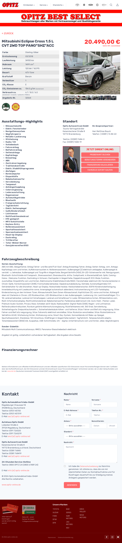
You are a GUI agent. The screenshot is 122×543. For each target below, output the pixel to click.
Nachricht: (69, 442)
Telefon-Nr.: (97, 411)
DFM (54, 523)
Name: (67, 400)
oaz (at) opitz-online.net (19, 416)
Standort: (68, 432)
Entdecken (28, 5)
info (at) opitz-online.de (18, 470)
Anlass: (67, 421)
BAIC (68, 509)
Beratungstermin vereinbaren (100, 160)
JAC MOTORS (69, 523)
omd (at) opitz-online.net (19, 436)
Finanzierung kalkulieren (100, 165)
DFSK (55, 519)
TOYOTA (56, 509)
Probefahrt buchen (100, 155)
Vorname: (96, 400)
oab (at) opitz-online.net (19, 456)
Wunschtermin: (98, 421)
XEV (67, 528)
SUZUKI (55, 513)
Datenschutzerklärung (65, 537)
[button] (111, 5)
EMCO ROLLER (83, 510)
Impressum (52, 537)
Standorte (57, 5)
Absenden (72, 485)
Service (43, 5)
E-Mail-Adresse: (71, 411)
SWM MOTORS (69, 517)
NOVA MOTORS (83, 516)
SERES (68, 513)
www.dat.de (11, 371)
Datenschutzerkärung (89, 466)
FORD (55, 516)
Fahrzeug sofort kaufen (100, 170)
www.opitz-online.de (11, 485)
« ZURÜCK (7, 33)
